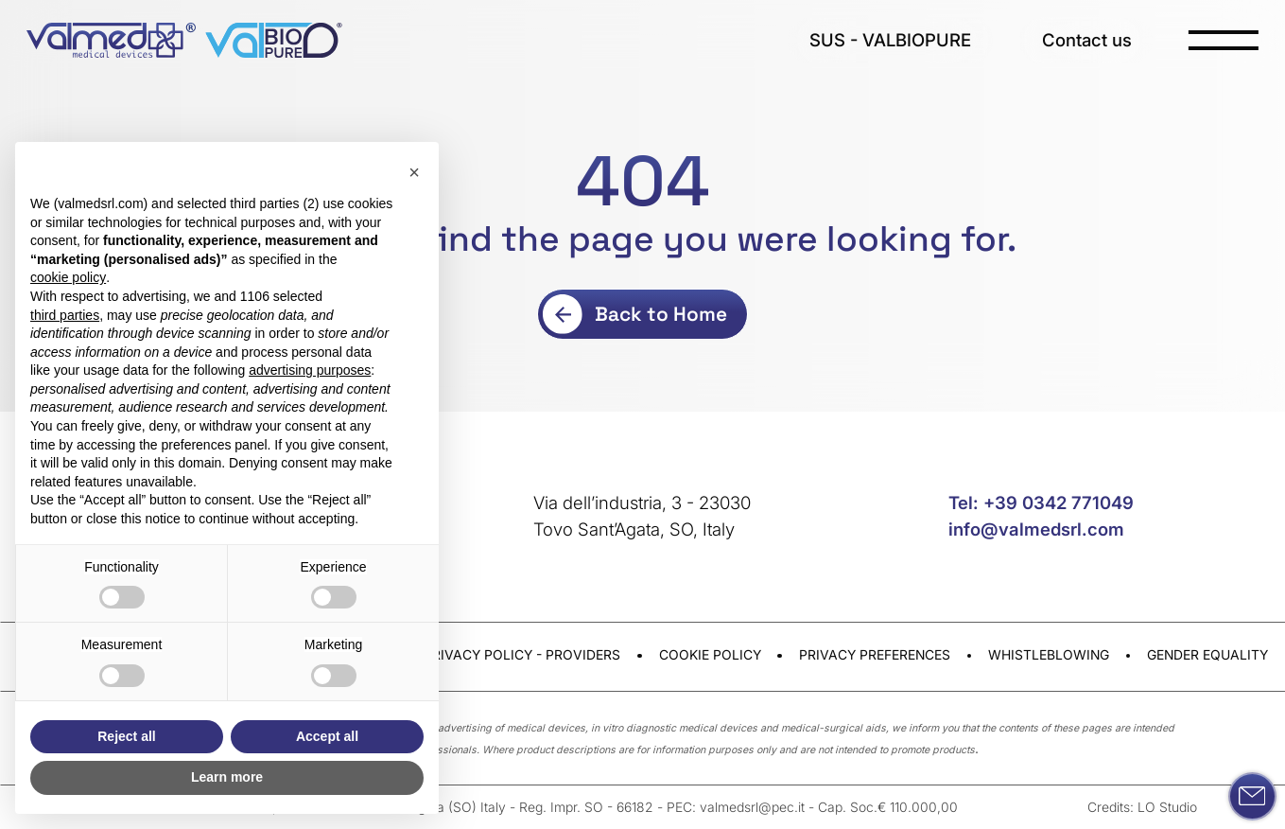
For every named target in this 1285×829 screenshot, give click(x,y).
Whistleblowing (1048, 654)
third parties (64, 315)
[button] (414, 172)
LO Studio (1167, 807)
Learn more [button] (227, 777)
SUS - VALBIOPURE (890, 39)
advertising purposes (310, 370)
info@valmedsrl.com (1036, 529)
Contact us (1087, 39)
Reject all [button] (126, 736)
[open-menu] (1224, 40)
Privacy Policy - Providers (522, 654)
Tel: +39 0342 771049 (1041, 502)
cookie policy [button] (68, 277)
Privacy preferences (874, 654)
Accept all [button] (327, 736)
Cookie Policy (710, 654)
